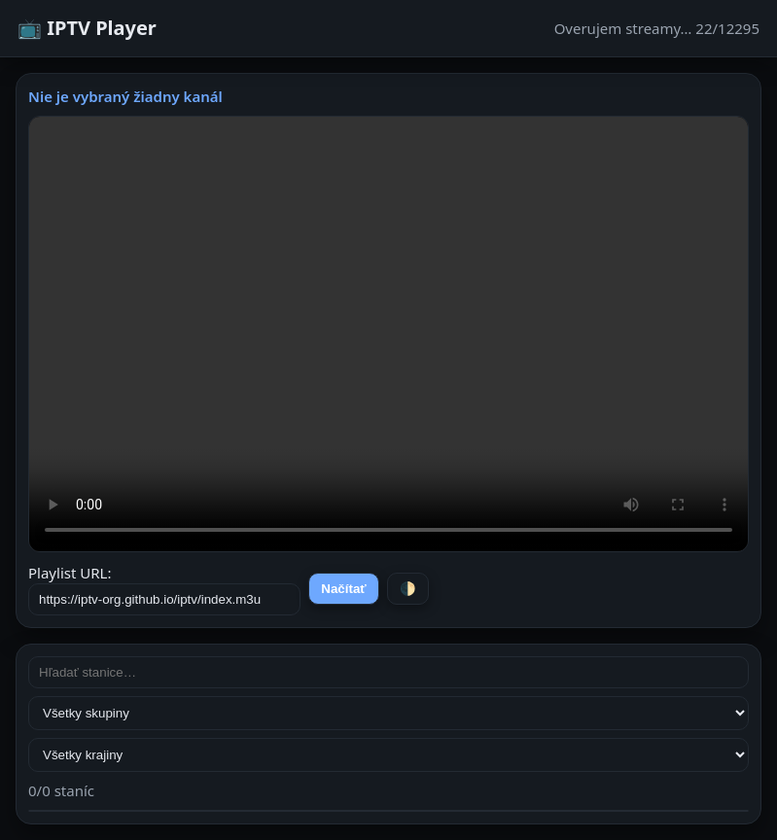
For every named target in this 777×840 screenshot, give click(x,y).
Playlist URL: (164, 589)
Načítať (343, 588)
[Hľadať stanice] (388, 672)
